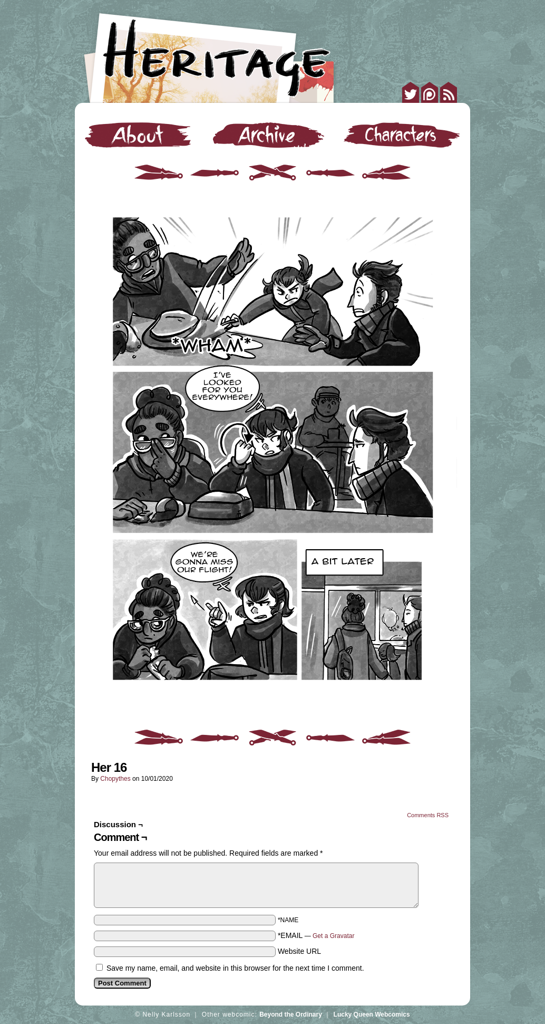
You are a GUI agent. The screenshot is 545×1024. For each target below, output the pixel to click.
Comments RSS (428, 815)
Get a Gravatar (333, 936)
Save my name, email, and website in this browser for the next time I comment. (235, 968)
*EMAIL (316, 935)
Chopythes (115, 778)
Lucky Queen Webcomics (372, 1014)
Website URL (299, 951)
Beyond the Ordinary (290, 1014)
